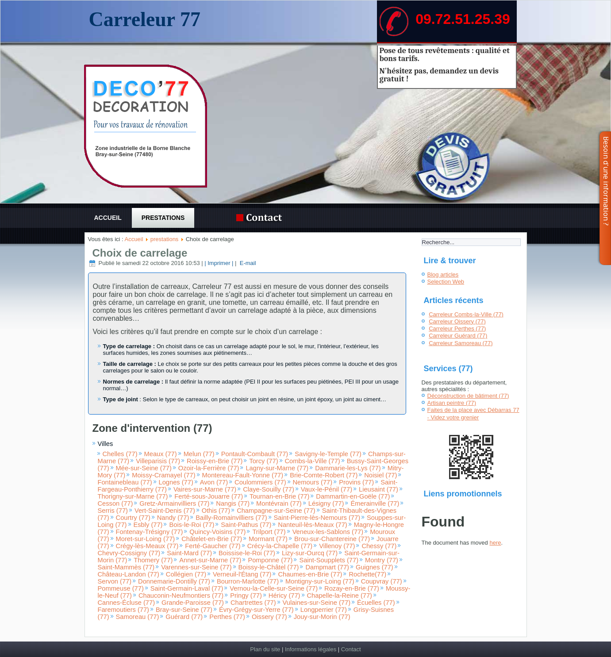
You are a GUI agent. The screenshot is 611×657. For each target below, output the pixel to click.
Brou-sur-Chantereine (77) (332, 538)
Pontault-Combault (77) (254, 453)
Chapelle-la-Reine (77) (339, 595)
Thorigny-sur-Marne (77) (133, 496)
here (495, 542)
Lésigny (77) (326, 503)
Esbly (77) (148, 524)
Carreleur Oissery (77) (457, 321)
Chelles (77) (120, 453)
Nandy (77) (173, 517)
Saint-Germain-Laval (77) (186, 588)
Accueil (108, 217)
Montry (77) (381, 560)
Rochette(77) (367, 574)
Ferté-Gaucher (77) (212, 545)
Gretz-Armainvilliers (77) (174, 503)
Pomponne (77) (270, 560)
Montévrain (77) (279, 503)
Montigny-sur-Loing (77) (319, 581)
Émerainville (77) (374, 503)
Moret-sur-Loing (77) (145, 538)
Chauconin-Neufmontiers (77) (180, 595)
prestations (163, 217)
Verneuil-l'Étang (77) (242, 574)
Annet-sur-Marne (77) (210, 560)
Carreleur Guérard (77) (458, 335)
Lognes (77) (176, 482)
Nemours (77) (313, 482)
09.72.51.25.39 (462, 19)
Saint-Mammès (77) (126, 567)
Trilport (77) (268, 531)
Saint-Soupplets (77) (328, 560)
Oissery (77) (269, 616)
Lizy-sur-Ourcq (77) (310, 553)
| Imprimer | (218, 263)
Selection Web (446, 281)
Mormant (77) (268, 538)
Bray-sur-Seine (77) (184, 609)
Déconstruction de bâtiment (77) (468, 395)
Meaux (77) (160, 453)
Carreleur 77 (144, 19)
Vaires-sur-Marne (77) (204, 489)
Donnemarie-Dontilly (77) (174, 581)
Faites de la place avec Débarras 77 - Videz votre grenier (473, 413)
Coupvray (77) (381, 581)
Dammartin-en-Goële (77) (353, 496)
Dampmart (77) (327, 567)
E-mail (247, 263)
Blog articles (443, 274)
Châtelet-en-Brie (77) (211, 538)
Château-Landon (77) (128, 574)
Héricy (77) (284, 595)
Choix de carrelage (140, 253)
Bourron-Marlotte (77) (248, 581)
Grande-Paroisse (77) (192, 602)
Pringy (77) (246, 595)
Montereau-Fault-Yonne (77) (243, 475)
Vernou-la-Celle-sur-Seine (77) (274, 588)
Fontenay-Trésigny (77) (149, 531)
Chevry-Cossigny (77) (129, 553)
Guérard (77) (184, 616)
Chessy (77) (378, 545)
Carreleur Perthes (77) (457, 328)
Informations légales (310, 649)
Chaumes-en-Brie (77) (310, 574)
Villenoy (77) (337, 545)
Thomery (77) (153, 560)
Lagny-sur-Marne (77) (277, 468)
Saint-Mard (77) (189, 553)
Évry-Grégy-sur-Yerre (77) (256, 609)
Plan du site (265, 649)
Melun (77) (199, 453)
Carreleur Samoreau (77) (461, 343)
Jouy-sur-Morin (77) (322, 616)
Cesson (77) (115, 503)
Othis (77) (216, 510)
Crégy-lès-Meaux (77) (147, 545)
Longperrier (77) (323, 609)
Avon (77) (214, 482)
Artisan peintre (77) (452, 403)
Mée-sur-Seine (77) (144, 468)
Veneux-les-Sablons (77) (328, 531)
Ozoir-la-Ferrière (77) (208, 468)
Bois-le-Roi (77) (191, 524)
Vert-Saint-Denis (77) (164, 510)
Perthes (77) (227, 616)
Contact (351, 649)
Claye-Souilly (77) (268, 489)
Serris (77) (113, 510)
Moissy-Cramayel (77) (163, 475)
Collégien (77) (186, 574)
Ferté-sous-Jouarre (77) (208, 496)
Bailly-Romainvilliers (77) (231, 517)
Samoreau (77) (137, 616)
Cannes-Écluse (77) (126, 602)
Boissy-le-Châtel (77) (268, 567)
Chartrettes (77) (253, 602)
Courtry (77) (133, 517)
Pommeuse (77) (121, 588)
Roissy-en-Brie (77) (214, 461)
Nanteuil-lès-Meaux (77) (312, 524)
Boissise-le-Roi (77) (247, 553)
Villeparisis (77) (158, 461)
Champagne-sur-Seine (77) (276, 510)
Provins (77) (356, 482)
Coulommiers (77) (260, 482)
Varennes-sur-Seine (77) (196, 567)
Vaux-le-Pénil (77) (326, 489)
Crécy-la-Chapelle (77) (279, 545)
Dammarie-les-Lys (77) (348, 468)
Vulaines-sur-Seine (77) (316, 602)
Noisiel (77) (380, 475)
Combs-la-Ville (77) (312, 461)
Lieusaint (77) (378, 489)
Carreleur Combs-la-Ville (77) (466, 314)
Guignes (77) (374, 567)
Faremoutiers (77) (123, 609)
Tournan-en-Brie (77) (279, 496)
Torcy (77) (263, 461)
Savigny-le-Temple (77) (328, 453)
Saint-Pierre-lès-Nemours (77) (317, 517)
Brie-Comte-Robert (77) (323, 475)
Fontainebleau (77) (125, 482)
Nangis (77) (233, 503)
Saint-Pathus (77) (246, 524)
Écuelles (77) (376, 602)
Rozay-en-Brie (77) (351, 588)
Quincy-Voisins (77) (217, 531)
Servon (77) (115, 581)
